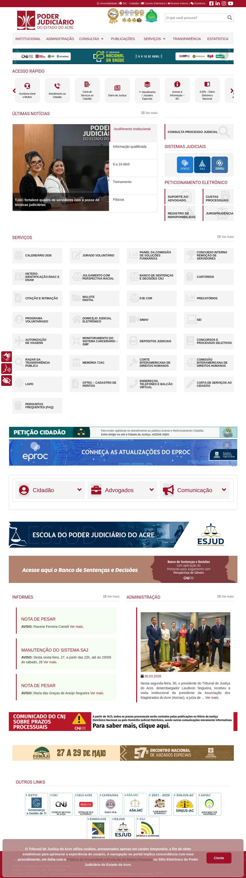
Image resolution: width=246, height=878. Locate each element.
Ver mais (149, 113)
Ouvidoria (198, 3)
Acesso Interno (178, 3)
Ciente (219, 858)
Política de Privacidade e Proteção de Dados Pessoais (110, 859)
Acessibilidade (108, 3)
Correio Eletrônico (153, 3)
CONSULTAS (91, 37)
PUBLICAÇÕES (123, 41)
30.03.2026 (152, 676)
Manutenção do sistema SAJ (54, 650)
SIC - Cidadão (129, 3)
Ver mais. (77, 626)
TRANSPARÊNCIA (187, 39)
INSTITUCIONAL (28, 41)
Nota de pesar (38, 619)
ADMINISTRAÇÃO (60, 41)
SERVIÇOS (155, 37)
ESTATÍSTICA (217, 39)
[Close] (223, 55)
